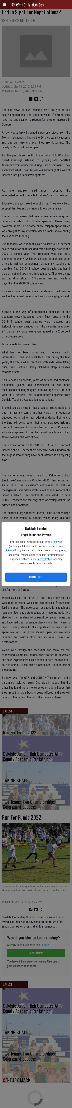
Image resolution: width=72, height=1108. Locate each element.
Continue (36, 577)
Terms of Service (53, 541)
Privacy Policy (13, 550)
